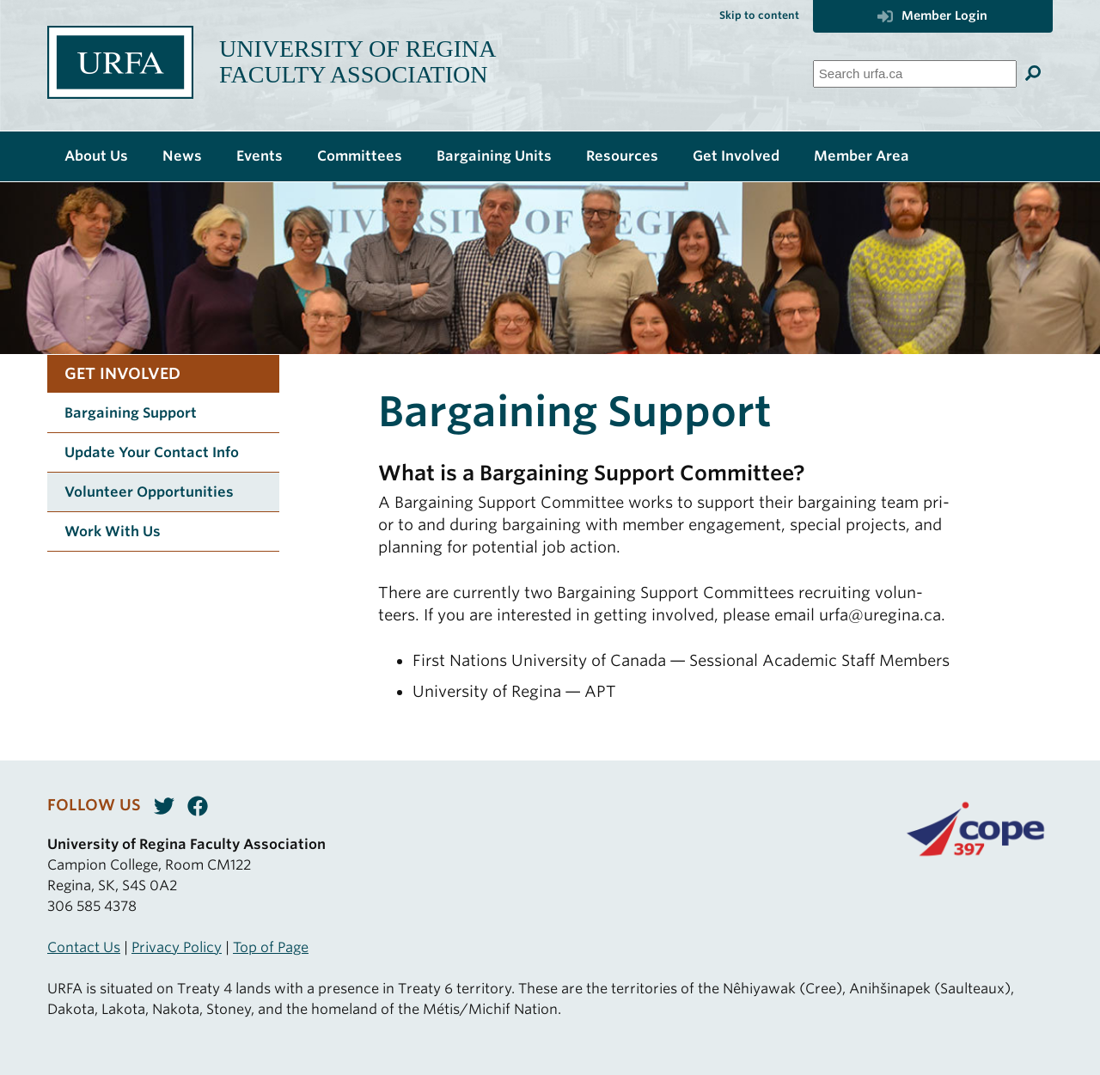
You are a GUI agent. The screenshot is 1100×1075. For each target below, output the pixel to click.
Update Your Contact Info (151, 452)
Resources (622, 156)
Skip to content (759, 15)
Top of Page (271, 947)
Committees (359, 156)
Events (259, 156)
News (182, 156)
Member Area (861, 156)
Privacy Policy (176, 947)
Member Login (932, 15)
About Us (96, 156)
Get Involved (736, 156)
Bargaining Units (494, 156)
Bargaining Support (130, 413)
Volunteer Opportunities (149, 492)
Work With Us (112, 531)
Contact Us (83, 947)
